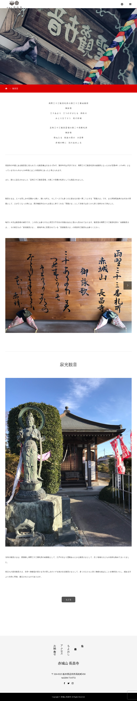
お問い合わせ (54, 648)
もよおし (68, 648)
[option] (68, 285)
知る (82, 644)
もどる (68, 600)
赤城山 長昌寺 (68, 663)
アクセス (61, 648)
